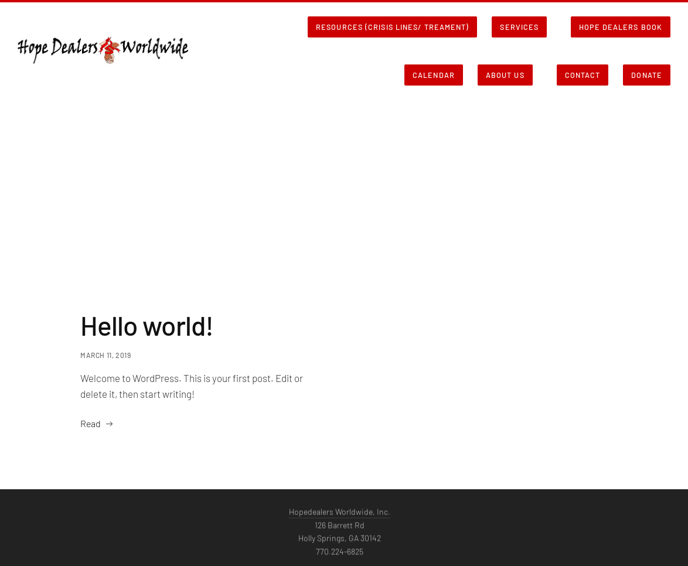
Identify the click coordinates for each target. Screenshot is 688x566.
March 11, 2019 (105, 355)
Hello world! (146, 325)
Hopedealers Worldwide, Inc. (339, 514)
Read (90, 423)
